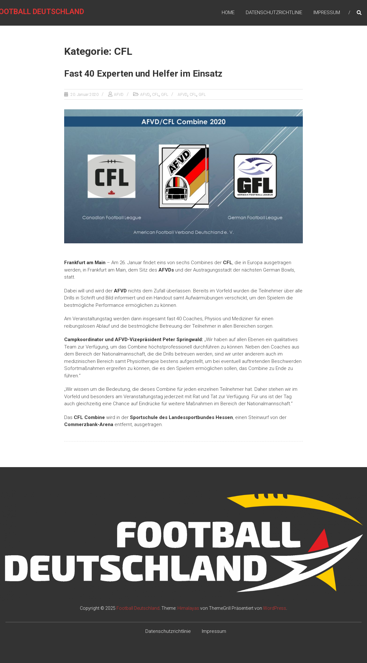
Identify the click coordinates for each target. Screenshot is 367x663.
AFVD (119, 94)
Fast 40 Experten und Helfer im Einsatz (143, 73)
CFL (155, 94)
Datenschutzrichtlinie (274, 12)
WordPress (274, 608)
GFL (164, 94)
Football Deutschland (137, 608)
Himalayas (188, 608)
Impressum (326, 12)
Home (228, 12)
